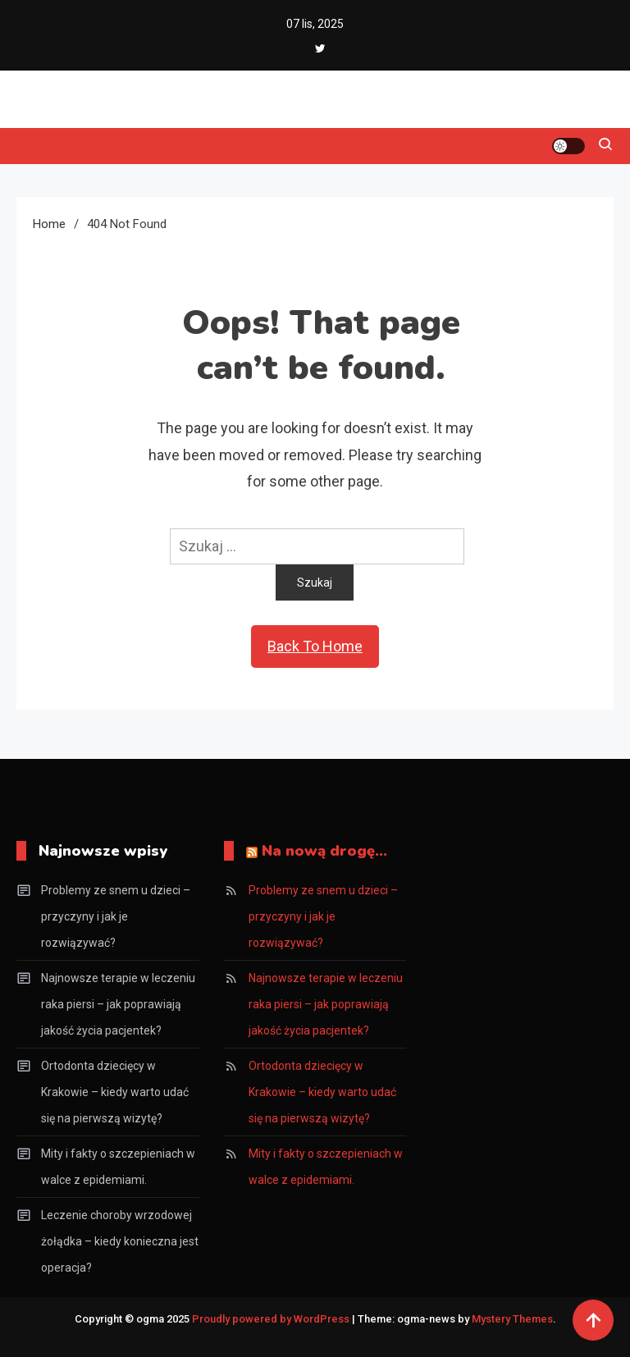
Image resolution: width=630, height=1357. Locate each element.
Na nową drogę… (324, 851)
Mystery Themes (512, 1319)
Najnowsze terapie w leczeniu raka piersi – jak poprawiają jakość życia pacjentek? (118, 1004)
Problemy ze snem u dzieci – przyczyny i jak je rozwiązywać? (115, 916)
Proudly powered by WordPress (272, 1319)
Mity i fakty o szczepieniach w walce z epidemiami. (118, 1166)
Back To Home (315, 646)
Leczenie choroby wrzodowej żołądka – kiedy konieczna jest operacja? (120, 1241)
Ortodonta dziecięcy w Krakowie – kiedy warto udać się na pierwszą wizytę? (115, 1092)
